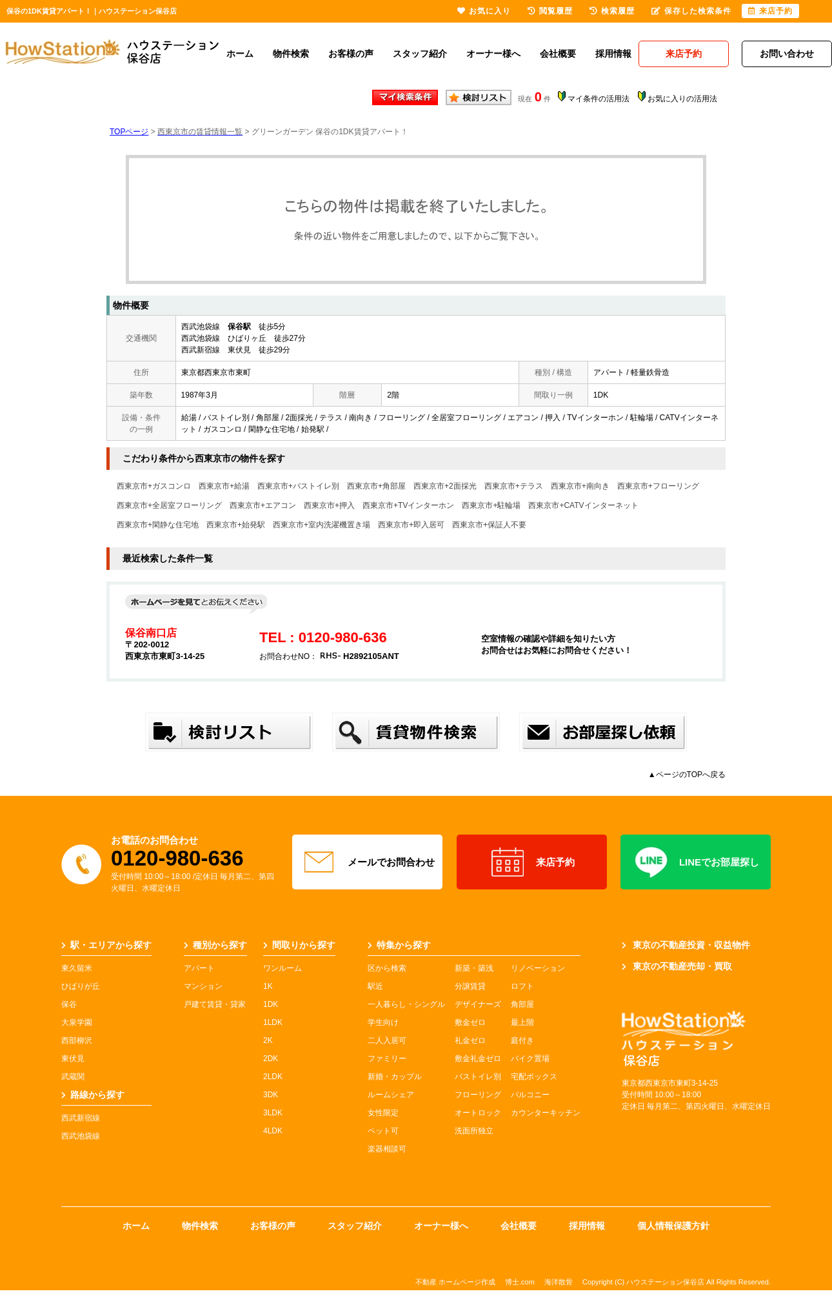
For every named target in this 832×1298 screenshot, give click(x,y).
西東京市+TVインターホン (408, 505)
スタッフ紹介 (420, 53)
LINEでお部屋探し (695, 862)
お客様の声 (350, 53)
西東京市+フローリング (658, 486)
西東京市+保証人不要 (489, 524)
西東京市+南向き (580, 486)
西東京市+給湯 (224, 486)
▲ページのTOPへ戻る (687, 774)
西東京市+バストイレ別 (298, 486)
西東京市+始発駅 (235, 524)
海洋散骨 (558, 1282)
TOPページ (129, 131)
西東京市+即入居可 (411, 524)
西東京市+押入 (329, 505)
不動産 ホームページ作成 (455, 1282)
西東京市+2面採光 (445, 486)
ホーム (239, 53)
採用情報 (613, 53)
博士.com (520, 1282)
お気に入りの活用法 (682, 98)
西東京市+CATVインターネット (583, 505)
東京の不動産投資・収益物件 (686, 945)
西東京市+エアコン (263, 505)
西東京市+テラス (513, 486)
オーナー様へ (493, 53)
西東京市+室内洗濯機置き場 (321, 524)
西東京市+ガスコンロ (154, 486)
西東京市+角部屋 (376, 486)
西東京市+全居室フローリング (169, 505)
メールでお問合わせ (368, 862)
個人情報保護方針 (673, 1226)
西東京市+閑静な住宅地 (158, 524)
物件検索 (291, 53)
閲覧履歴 (550, 10)
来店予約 (532, 862)
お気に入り (484, 10)
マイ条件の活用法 (598, 98)
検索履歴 (612, 10)
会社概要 (558, 53)
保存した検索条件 (691, 10)
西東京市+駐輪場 (491, 505)
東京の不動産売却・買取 (677, 966)
